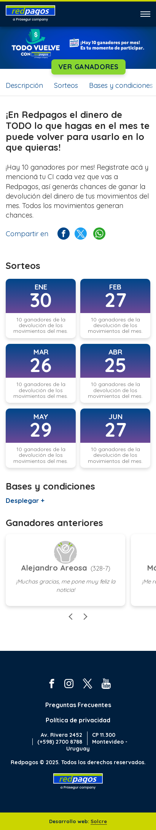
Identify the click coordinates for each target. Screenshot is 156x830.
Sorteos (66, 85)
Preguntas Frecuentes (78, 705)
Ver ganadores (88, 66)
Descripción (24, 85)
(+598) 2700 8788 (59, 741)
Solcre (99, 821)
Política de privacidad (78, 720)
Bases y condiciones (121, 85)
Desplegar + (25, 500)
